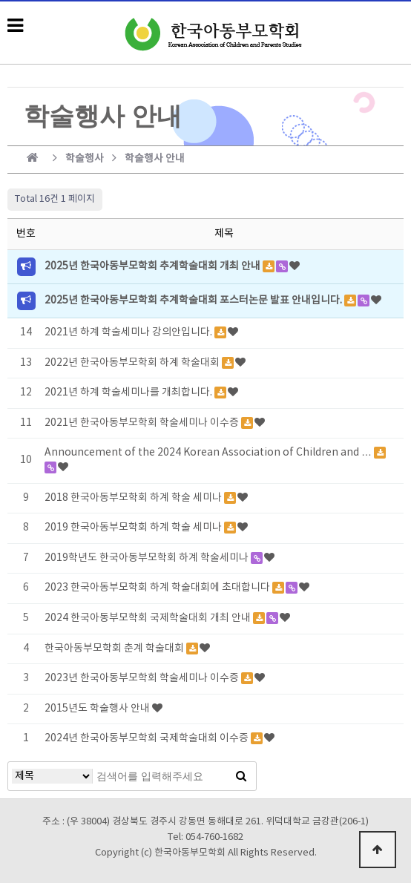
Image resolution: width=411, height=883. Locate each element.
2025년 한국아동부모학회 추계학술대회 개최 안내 (154, 266)
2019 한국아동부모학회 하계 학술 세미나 (134, 528)
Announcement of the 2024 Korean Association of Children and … (209, 453)
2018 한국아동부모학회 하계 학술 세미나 (134, 498)
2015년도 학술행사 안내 (98, 709)
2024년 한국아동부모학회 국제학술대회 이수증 (148, 738)
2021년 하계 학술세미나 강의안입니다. (129, 332)
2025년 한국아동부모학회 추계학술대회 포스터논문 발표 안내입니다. (194, 300)
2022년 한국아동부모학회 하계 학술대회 (133, 363)
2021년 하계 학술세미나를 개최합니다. (129, 392)
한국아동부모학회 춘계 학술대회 (115, 648)
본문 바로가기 (0, 0)
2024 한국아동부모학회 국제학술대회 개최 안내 (149, 618)
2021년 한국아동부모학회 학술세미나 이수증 (143, 423)
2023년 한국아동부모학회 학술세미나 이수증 (143, 678)
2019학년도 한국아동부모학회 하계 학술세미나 (148, 558)
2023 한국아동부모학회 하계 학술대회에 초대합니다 (158, 588)
